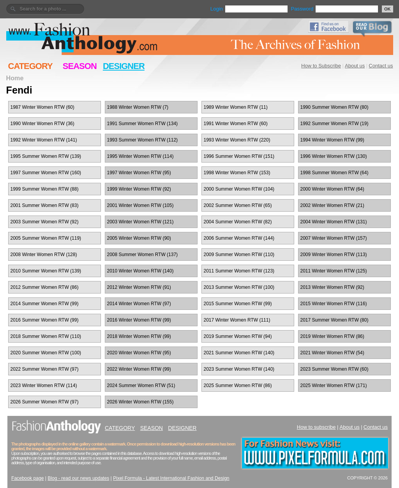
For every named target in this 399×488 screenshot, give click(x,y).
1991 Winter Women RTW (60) (236, 123)
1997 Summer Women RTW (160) (46, 172)
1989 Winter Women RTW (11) (236, 107)
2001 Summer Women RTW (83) (45, 205)
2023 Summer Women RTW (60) (334, 369)
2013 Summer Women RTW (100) (239, 287)
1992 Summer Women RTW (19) (334, 123)
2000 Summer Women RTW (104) (239, 189)
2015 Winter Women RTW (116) (333, 303)
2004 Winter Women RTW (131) (333, 222)
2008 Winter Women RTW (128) (44, 254)
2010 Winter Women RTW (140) (140, 271)
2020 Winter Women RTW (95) (139, 352)
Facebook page (27, 478)
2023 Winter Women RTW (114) (44, 385)
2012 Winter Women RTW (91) (139, 287)
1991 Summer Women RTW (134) (142, 123)
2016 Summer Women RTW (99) (45, 320)
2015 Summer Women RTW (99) (238, 303)
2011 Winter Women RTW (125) (333, 271)
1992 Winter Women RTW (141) (44, 140)
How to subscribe (316, 427)
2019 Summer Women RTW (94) (238, 336)
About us (355, 66)
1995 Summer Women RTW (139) (46, 156)
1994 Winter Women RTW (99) (332, 140)
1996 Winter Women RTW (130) (333, 156)
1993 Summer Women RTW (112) (142, 140)
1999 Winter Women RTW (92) (139, 189)
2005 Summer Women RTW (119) (46, 238)
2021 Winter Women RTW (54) (332, 352)
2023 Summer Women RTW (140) (239, 369)
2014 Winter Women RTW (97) (139, 303)
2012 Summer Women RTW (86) (45, 287)
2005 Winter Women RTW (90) (139, 238)
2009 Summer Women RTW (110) (239, 254)
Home (15, 77)
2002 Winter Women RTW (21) (332, 205)
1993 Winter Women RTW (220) (237, 140)
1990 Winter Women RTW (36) (42, 123)
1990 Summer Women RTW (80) (334, 107)
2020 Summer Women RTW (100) (46, 352)
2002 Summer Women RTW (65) (238, 205)
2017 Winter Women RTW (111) (237, 320)
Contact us (381, 66)
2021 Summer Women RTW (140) (239, 352)
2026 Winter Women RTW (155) (140, 402)
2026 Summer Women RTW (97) (45, 402)
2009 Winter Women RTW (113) (333, 254)
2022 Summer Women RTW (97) (45, 369)
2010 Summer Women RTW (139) (46, 271)
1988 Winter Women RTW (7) (138, 107)
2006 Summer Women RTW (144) (239, 238)
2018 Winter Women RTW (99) (139, 336)
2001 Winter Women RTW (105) (140, 205)
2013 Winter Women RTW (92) (332, 287)
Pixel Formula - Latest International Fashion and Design (171, 478)
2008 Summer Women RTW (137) (142, 254)
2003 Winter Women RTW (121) (140, 222)
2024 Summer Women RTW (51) (141, 385)
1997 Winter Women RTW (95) (139, 172)
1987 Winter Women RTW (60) (42, 107)
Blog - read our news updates (78, 478)
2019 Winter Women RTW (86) (332, 336)
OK (387, 9)
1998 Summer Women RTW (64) (334, 172)
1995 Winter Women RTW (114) (140, 156)
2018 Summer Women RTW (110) (46, 336)
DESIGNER (124, 66)
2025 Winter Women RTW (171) (333, 385)
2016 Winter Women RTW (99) (139, 320)
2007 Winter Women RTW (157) (333, 238)
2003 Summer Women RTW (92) (45, 222)
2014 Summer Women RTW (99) (45, 303)
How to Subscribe (321, 66)
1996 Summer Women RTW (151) (239, 156)
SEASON (80, 66)
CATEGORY (30, 66)
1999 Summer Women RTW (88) (45, 189)
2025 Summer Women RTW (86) (238, 385)
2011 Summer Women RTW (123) (239, 271)
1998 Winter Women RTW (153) (237, 172)
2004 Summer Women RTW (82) (238, 222)
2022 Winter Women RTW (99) (139, 369)
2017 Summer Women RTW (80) (334, 320)
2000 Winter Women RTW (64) (332, 189)
